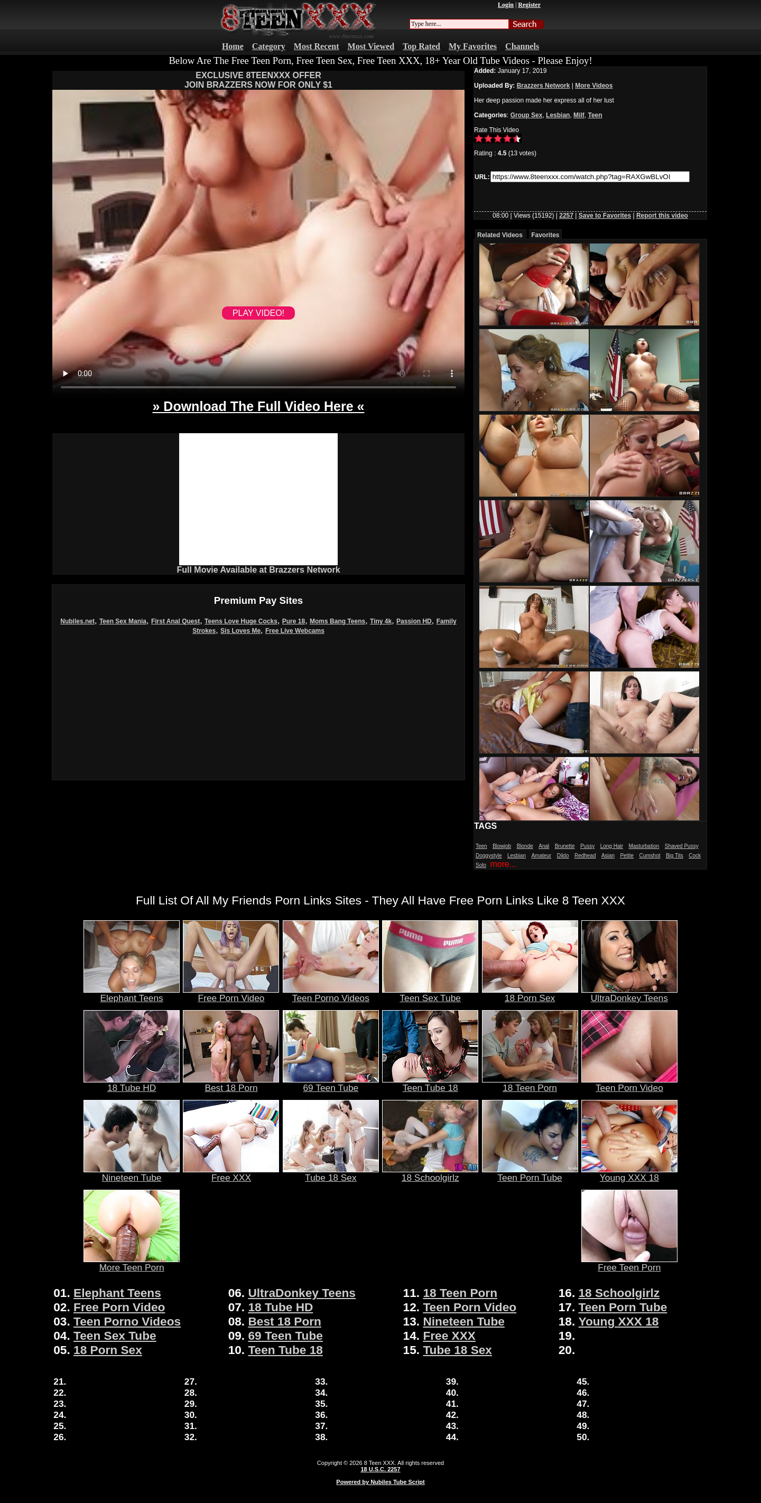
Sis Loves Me (240, 630)
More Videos (593, 85)
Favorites (545, 235)
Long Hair (611, 846)
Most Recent (316, 46)
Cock (695, 855)
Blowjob (502, 846)
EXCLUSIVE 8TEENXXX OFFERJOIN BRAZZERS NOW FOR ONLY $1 (258, 80)
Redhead (585, 855)
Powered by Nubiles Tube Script (380, 1482)
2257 (566, 215)
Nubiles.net (77, 621)
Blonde (525, 846)
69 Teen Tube (331, 1083)
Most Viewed (371, 46)
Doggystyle (489, 855)
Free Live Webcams (294, 630)
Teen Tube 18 (430, 1083)
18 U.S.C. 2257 (380, 1469)
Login (506, 4)
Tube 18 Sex (331, 1173)
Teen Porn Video (629, 1083)
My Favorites (473, 46)
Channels (522, 46)
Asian (608, 855)
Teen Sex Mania (122, 621)
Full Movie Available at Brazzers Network (258, 569)
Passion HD (414, 621)
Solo (481, 865)
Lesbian (558, 115)
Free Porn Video (231, 993)
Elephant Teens (131, 993)
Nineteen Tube (131, 1173)
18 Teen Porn (530, 1083)
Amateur (541, 855)
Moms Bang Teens (337, 621)
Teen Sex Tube (430, 993)
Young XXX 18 (629, 1173)
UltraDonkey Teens (629, 993)
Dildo (563, 855)
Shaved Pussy (682, 846)
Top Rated (421, 46)
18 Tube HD (131, 1083)
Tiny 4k (381, 621)
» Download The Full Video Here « (258, 406)
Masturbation (643, 846)
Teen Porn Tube (530, 1173)
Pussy (587, 846)
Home (233, 46)
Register (529, 4)
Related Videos (500, 235)
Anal (544, 846)
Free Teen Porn (629, 1263)
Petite (627, 855)
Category (268, 46)
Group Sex (527, 115)
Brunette (565, 846)
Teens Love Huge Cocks (241, 621)
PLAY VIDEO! (258, 313)
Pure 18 (293, 621)
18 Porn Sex (530, 993)
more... (503, 864)
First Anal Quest (175, 621)
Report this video (662, 215)
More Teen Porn (131, 1263)
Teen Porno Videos (331, 993)
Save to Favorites (605, 215)
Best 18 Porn (231, 1083)
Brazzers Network (543, 85)
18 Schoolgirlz (430, 1173)
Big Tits (674, 855)
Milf (578, 115)
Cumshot (649, 855)
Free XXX (231, 1173)
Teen (595, 115)
